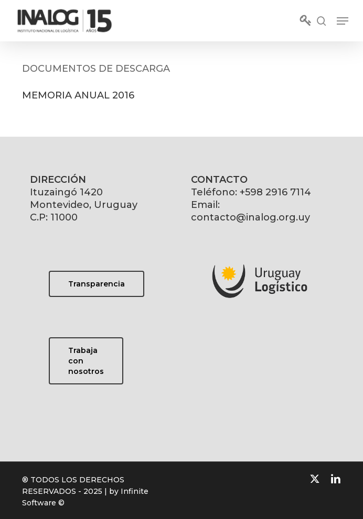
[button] (342, 21)
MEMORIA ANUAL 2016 (78, 95)
